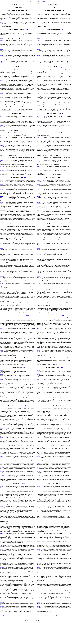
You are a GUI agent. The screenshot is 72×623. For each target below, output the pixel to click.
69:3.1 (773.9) (1, 116)
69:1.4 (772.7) (1, 49)
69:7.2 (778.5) (1, 374)
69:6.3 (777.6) (1, 328)
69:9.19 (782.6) (2, 615)
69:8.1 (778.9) (1, 408)
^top (26, 29)
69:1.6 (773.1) (1, 61)
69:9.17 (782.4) (2, 602)
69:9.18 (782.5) (2, 606)
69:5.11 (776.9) (2, 283)
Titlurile (28, 1)
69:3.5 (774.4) (1, 137)
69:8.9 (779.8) (1, 463)
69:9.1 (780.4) (1, 486)
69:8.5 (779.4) (1, 437)
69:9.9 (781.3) (1, 549)
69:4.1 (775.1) (1, 180)
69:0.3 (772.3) (1, 22)
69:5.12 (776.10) (2, 289)
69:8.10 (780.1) (2, 467)
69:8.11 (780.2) (2, 471)
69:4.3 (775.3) (1, 189)
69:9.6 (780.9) (1, 523)
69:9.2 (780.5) (1, 491)
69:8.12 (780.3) (2, 475)
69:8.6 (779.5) (1, 445)
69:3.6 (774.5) (1, 145)
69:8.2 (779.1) (1, 412)
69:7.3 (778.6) (1, 379)
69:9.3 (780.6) (1, 497)
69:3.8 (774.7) (1, 157)
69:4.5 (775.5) (1, 202)
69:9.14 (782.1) (2, 581)
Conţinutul (32, 1)
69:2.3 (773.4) (1, 80)
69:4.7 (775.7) (1, 211)
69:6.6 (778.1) (1, 350)
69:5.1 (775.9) (1, 226)
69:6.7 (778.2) (1, 357)
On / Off (43, 1)
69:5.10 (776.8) (2, 276)
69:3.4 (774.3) (1, 132)
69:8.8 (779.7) (1, 456)
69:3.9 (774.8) (1, 160)
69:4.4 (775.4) (1, 196)
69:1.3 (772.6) (1, 40)
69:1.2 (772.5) (1, 38)
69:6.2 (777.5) (1, 320)
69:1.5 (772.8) (1, 55)
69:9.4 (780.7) (1, 506)
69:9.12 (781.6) (2, 567)
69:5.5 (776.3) (1, 248)
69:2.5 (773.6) (1, 93)
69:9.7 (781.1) (1, 533)
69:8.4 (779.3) (1, 428)
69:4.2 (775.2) (1, 184)
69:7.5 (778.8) (1, 397)
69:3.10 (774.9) (2, 166)
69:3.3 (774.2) (1, 125)
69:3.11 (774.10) (2, 170)
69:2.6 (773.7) (1, 102)
